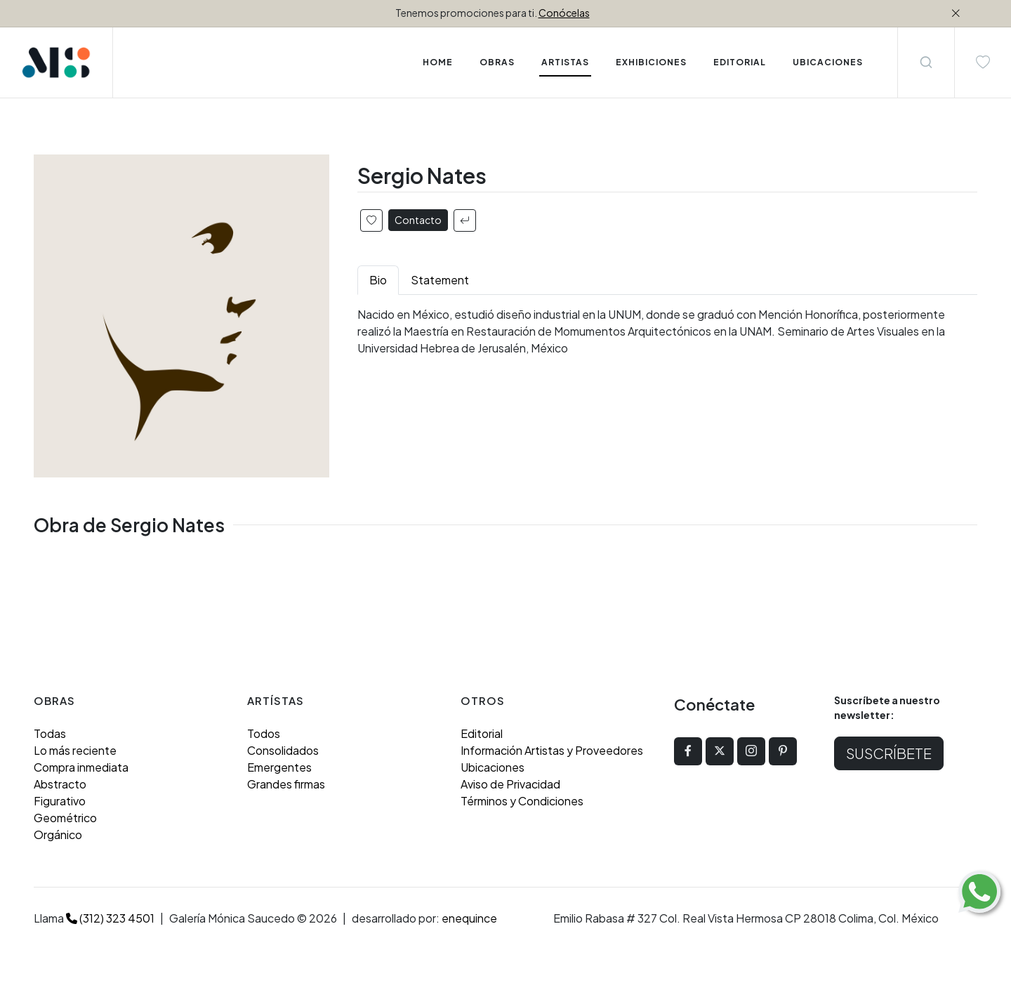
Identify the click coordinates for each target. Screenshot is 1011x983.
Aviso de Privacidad (510, 784)
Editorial (482, 733)
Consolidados (283, 750)
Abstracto (60, 784)
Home (438, 62)
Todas (50, 733)
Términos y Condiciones (522, 800)
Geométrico (65, 817)
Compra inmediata (81, 767)
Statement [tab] (440, 279)
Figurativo (60, 800)
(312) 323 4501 (110, 918)
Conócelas (564, 12)
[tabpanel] (667, 331)
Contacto (418, 219)
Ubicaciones (492, 767)
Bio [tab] (378, 279)
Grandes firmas (286, 784)
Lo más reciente (75, 750)
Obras (497, 62)
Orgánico (58, 834)
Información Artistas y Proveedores (552, 750)
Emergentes (279, 767)
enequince (469, 918)
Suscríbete (889, 753)
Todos (263, 733)
